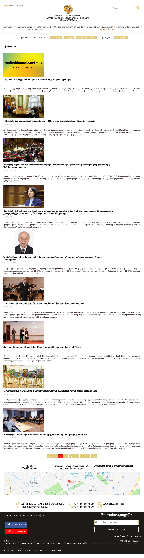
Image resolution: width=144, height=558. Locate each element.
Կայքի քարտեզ (31, 515)
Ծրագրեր (79, 27)
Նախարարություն (25, 27)
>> (94, 456)
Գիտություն (121, 37)
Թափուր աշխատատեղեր (129, 27)
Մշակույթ (56, 37)
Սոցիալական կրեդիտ (106, 29)
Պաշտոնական (40, 37)
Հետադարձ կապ (35, 29)
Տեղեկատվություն (63, 27)
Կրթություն (106, 37)
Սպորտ (69, 37)
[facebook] (16, 525)
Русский (12, 5)
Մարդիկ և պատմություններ (100, 27)
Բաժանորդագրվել (116, 529)
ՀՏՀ (43, 515)
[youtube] (16, 531)
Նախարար (8, 27)
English (20, 5)
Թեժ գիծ (29, 467)
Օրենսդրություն (45, 27)
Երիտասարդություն (86, 37)
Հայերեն (5, 5)
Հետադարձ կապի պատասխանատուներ (113, 466)
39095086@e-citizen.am (129, 541)
